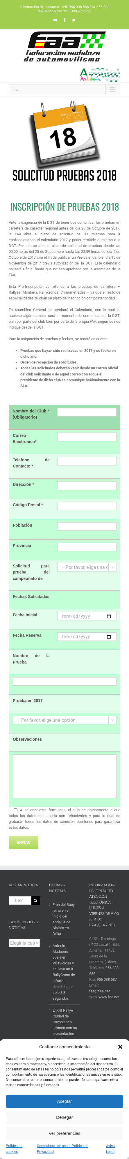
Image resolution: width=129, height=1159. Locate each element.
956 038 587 (107, 979)
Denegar (64, 1117)
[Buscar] (35, 900)
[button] (120, 1047)
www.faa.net (108, 997)
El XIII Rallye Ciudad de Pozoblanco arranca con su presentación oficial (65, 1025)
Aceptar (64, 1101)
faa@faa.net (82, 11)
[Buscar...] (20, 900)
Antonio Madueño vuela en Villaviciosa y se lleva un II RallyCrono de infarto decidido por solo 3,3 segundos (64, 971)
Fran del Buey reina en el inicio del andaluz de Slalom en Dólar (64, 919)
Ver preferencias (64, 1133)
